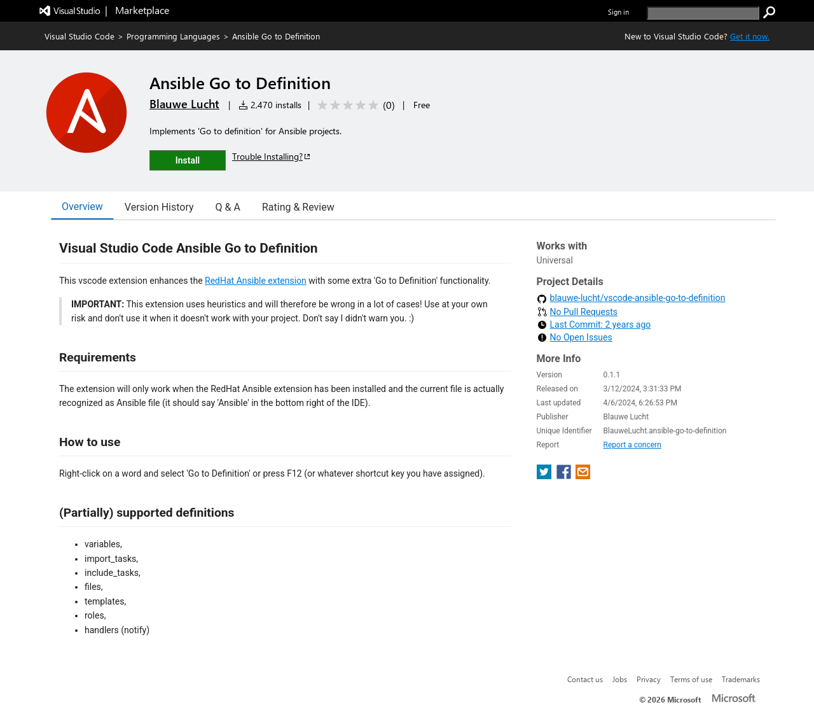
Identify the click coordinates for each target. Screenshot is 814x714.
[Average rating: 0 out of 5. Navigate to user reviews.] (354, 105)
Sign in (618, 12)
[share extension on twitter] (545, 463)
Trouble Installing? (272, 156)
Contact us (585, 679)
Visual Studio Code (79, 36)
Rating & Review (298, 207)
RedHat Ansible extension (256, 281)
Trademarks (741, 679)
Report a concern (632, 432)
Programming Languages (173, 36)
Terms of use (691, 679)
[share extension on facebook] (565, 463)
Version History (159, 207)
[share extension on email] (582, 463)
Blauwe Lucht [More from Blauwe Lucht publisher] (184, 103)
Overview (82, 206)
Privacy (649, 679)
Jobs (619, 679)
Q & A (228, 207)
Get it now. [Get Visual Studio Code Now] (749, 36)
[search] (703, 13)
